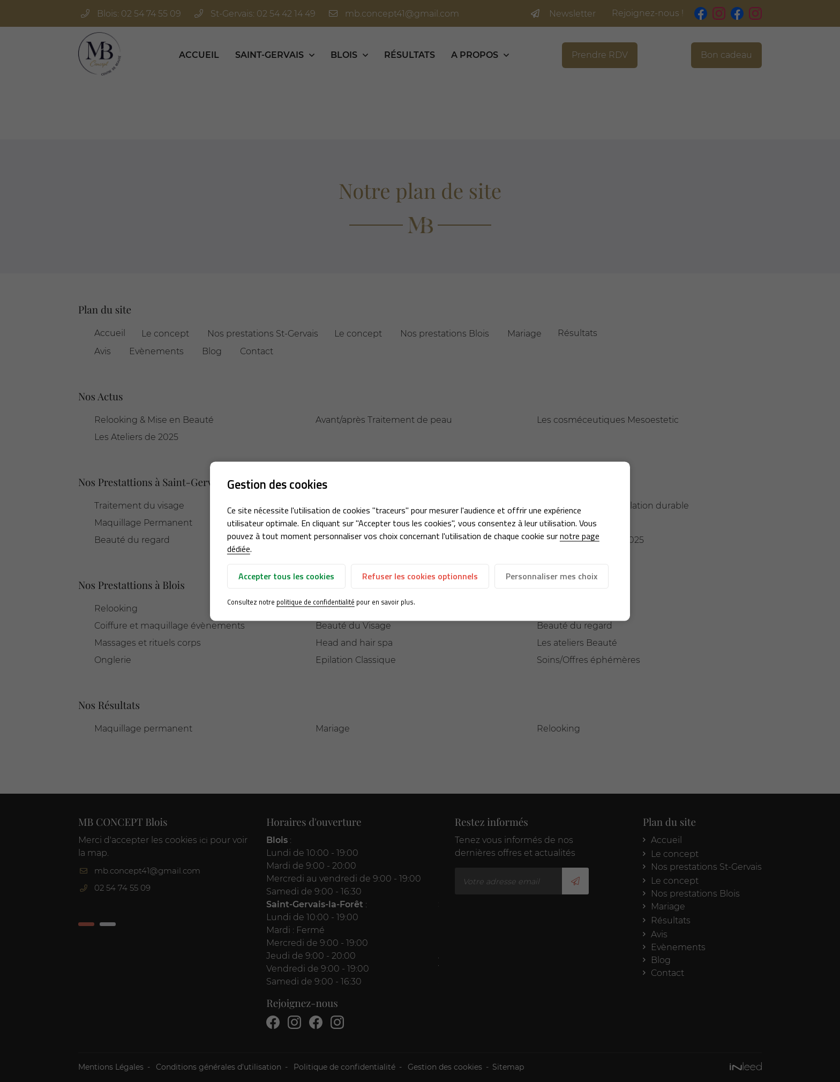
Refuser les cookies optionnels (420, 576)
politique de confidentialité (315, 602)
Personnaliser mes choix (551, 576)
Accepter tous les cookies (286, 576)
